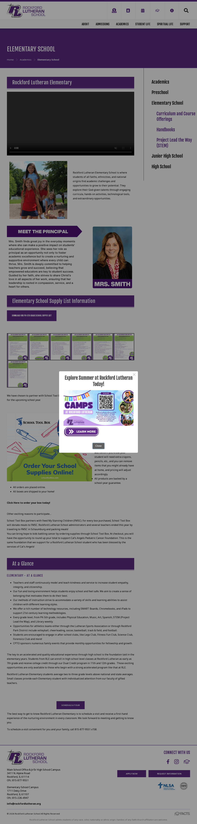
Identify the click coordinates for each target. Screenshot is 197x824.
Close (98, 446)
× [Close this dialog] (134, 375)
